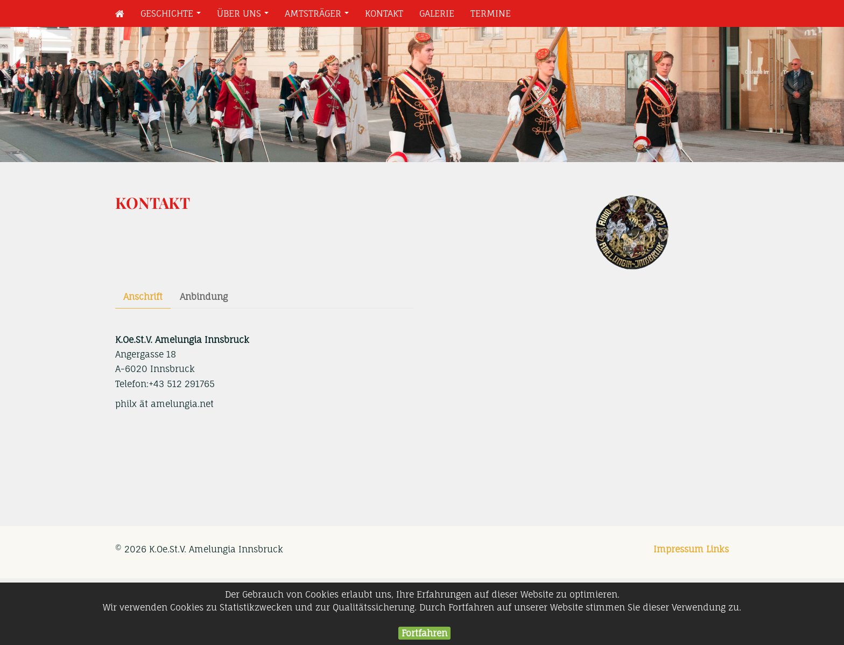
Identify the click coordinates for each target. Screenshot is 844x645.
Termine (490, 13)
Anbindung (204, 296)
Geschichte (172, 16)
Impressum (678, 549)
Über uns (245, 16)
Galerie (436, 13)
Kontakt (384, 13)
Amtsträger (319, 16)
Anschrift (143, 296)
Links (717, 549)
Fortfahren (424, 633)
